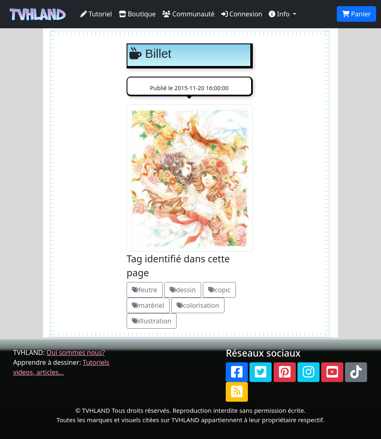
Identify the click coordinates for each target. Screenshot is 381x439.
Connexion (242, 13)
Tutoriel (96, 13)
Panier (356, 13)
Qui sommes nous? (75, 352)
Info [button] (280, 13)
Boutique (137, 13)
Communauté (188, 13)
